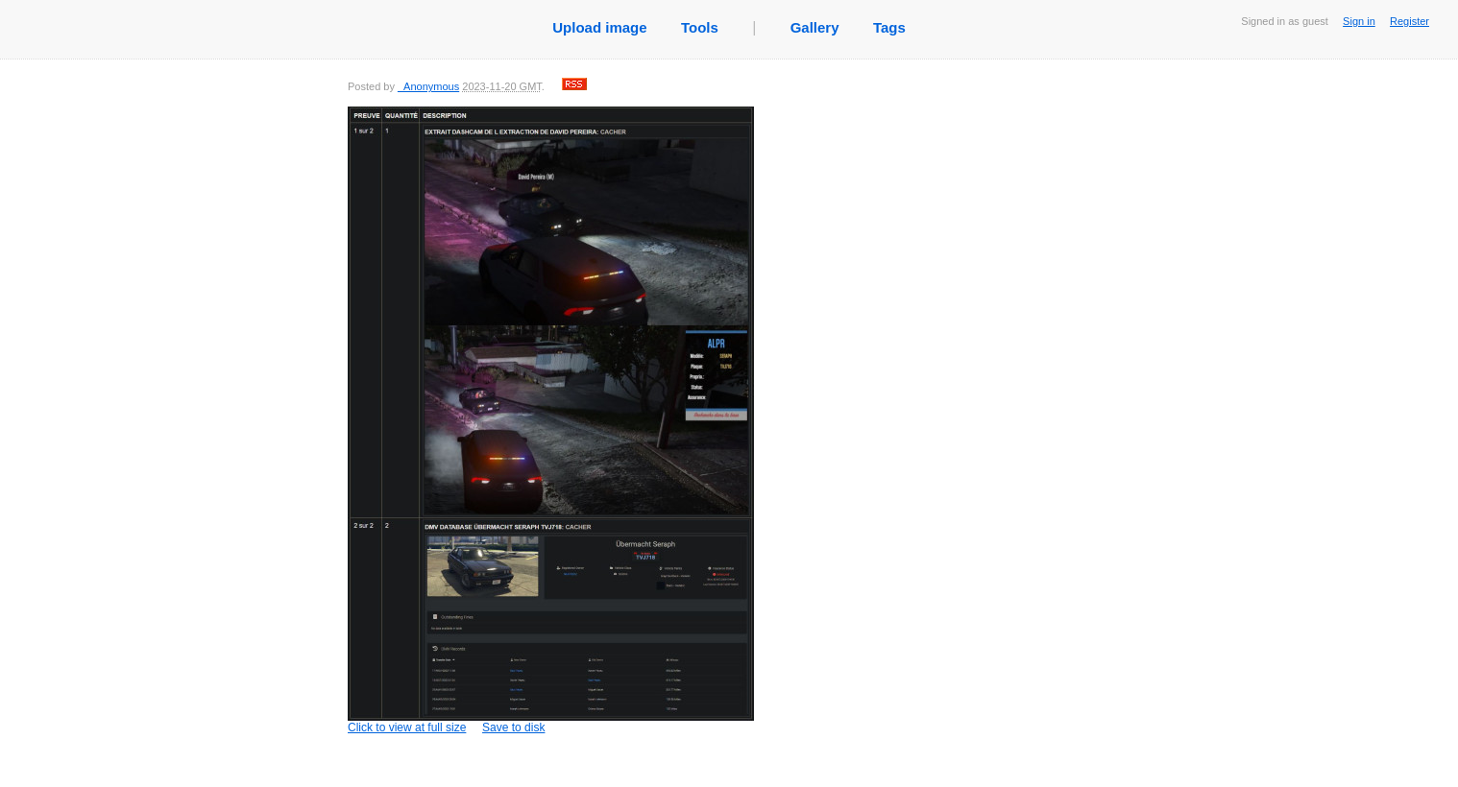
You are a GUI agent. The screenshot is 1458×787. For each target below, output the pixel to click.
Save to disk (513, 727)
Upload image (599, 27)
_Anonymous (428, 86)
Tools (699, 27)
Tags (889, 27)
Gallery (814, 27)
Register (1409, 21)
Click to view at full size (551, 420)
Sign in (1359, 21)
